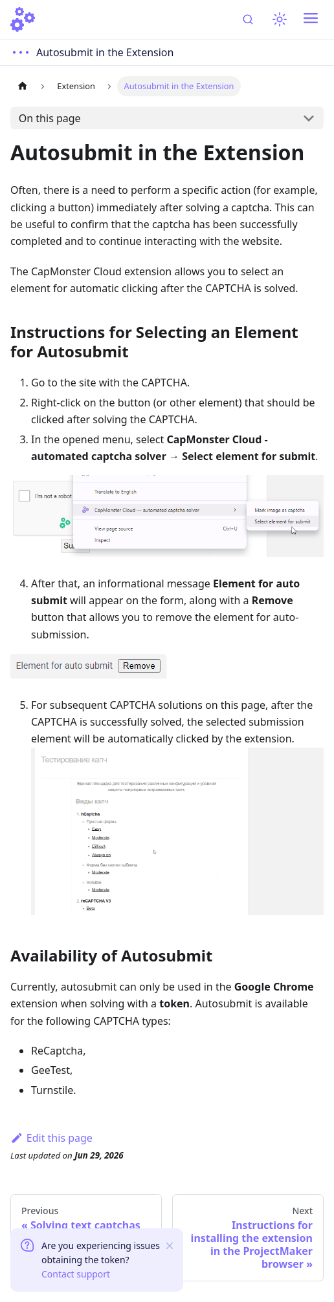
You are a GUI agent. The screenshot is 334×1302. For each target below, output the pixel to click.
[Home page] (22, 86)
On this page (50, 118)
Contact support (75, 1274)
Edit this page (51, 1138)
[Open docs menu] (93, 52)
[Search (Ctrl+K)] (249, 19)
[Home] (22, 19)
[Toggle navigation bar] (311, 19)
